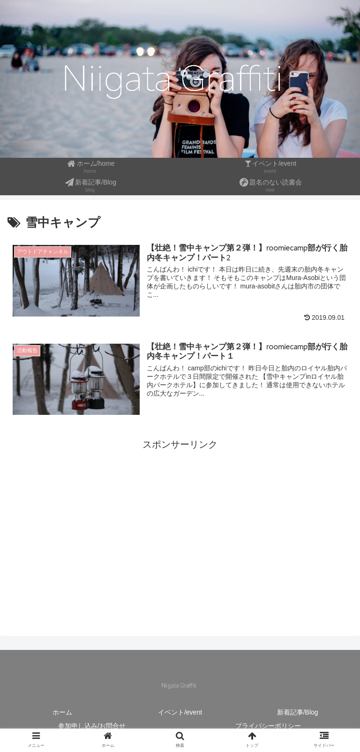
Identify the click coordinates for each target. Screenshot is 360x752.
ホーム (62, 712)
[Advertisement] (180, 518)
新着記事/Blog (297, 712)
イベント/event (180, 712)
